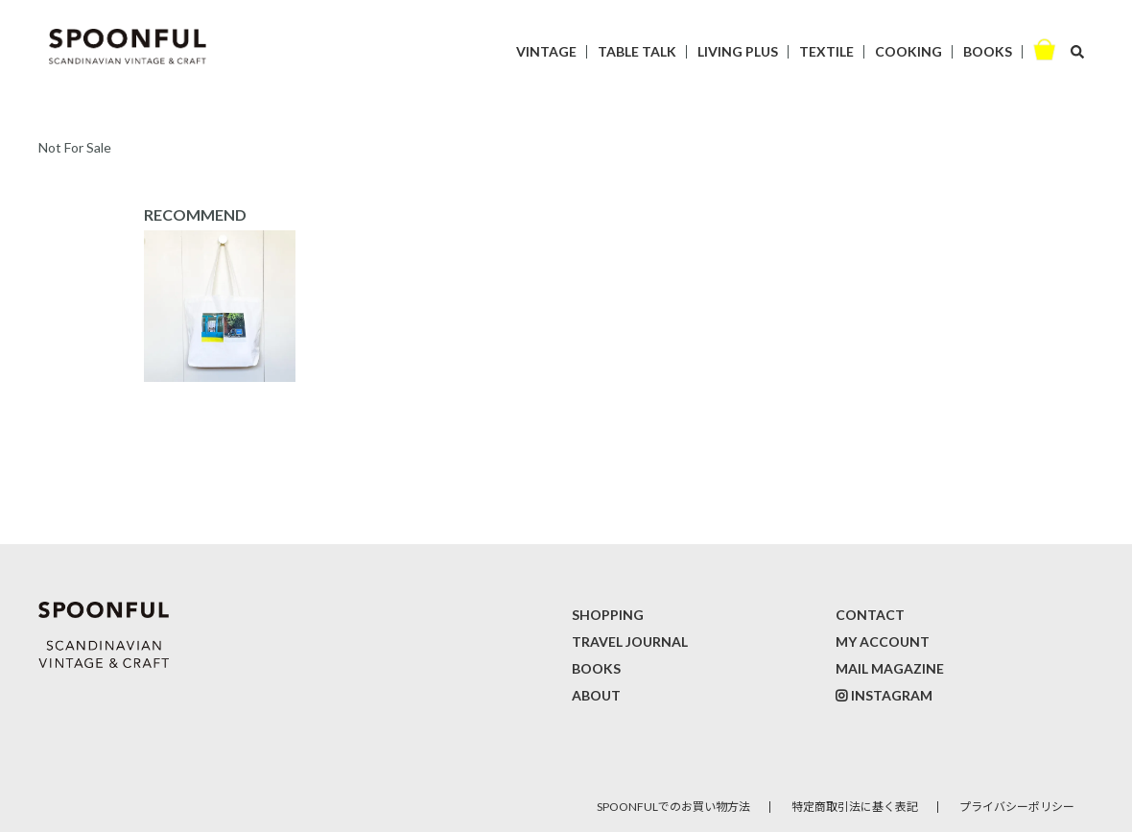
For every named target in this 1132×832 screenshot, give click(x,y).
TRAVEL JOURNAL (630, 641)
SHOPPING (608, 614)
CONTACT (870, 614)
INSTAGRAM (891, 695)
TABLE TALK (637, 51)
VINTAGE (546, 51)
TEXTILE (826, 51)
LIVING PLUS (737, 51)
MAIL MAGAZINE (890, 668)
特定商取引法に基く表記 (854, 806)
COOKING (908, 51)
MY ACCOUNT (883, 641)
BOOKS (987, 51)
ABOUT (596, 695)
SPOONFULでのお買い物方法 (673, 806)
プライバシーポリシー (1016, 806)
